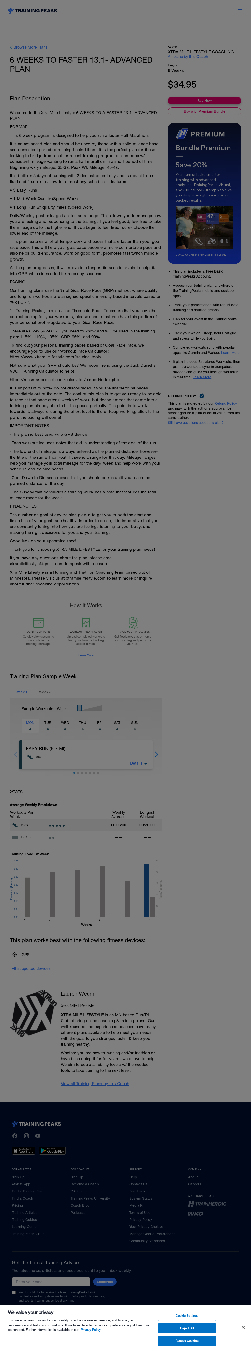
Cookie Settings (187, 1320)
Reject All (187, 1333)
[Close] (243, 1332)
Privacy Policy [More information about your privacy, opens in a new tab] (91, 1335)
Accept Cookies (187, 1346)
